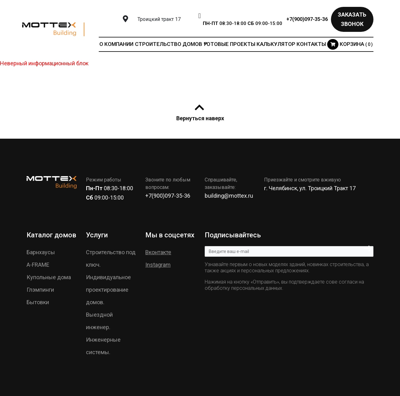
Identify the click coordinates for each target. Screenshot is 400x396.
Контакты (311, 44)
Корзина (350, 44)
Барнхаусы (41, 252)
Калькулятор (276, 44)
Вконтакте (158, 252)
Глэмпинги (40, 289)
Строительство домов (168, 44)
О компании (116, 44)
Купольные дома (49, 277)
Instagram (158, 264)
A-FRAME (38, 264)
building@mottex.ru (229, 195)
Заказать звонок (352, 19)
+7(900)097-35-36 (307, 19)
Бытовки (38, 302)
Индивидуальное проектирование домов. (108, 289)
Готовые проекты (229, 44)
